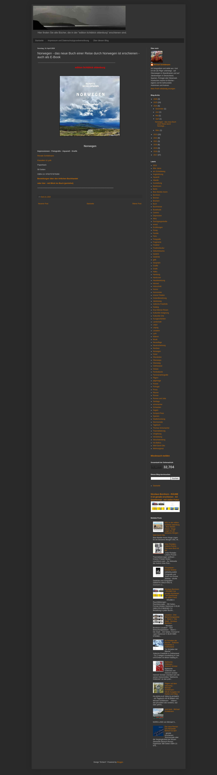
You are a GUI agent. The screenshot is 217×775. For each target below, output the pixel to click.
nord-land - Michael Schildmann (172, 710)
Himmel (156, 283)
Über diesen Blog (100, 40)
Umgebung (157, 434)
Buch (155, 204)
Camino (156, 213)
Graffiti (155, 266)
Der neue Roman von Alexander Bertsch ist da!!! (171, 729)
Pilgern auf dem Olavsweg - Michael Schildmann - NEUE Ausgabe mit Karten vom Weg (172, 689)
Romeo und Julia (159, 398)
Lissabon (156, 331)
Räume (156, 393)
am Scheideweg (159, 171)
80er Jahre (157, 168)
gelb (154, 260)
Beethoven (157, 186)
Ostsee (155, 369)
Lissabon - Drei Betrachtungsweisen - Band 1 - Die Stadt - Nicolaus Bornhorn (172, 619)
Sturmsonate (158, 422)
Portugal (156, 387)
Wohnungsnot (158, 449)
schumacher (157, 404)
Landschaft (157, 322)
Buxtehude (157, 210)
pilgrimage (157, 381)
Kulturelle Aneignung (161, 313)
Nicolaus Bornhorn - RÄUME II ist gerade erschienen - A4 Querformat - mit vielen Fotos (165, 497)
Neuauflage (157, 342)
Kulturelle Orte (158, 316)
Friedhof (156, 245)
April (157, 119)
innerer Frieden (159, 295)
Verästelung (157, 437)
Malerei (156, 337)
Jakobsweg (157, 301)
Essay (155, 230)
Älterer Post (136, 204)
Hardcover (157, 278)
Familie (156, 233)
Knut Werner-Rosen (160, 310)
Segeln (155, 410)
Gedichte (156, 257)
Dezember (159, 109)
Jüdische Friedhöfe (160, 304)
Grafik (155, 269)
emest (155, 224)
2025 (155, 102)
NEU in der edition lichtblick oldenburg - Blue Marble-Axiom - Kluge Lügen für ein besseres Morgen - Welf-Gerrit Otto (166, 529)
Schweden (157, 407)
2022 (155, 138)
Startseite (39, 40)
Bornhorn (156, 195)
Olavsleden (157, 357)
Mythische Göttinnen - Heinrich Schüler (171, 664)
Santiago (156, 401)
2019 (155, 148)
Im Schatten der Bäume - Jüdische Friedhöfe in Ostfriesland (172, 644)
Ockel (155, 354)
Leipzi (155, 325)
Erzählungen (158, 227)
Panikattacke (158, 372)
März (157, 130)
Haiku (155, 272)
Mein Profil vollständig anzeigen (163, 89)
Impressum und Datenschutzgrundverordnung (68, 40)
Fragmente (157, 242)
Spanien (156, 416)
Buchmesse (157, 207)
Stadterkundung (159, 419)
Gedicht (156, 254)
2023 (155, 135)
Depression (157, 216)
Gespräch (157, 263)
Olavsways (157, 360)
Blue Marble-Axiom (160, 192)
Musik (155, 339)
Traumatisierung (159, 431)
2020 (155, 145)
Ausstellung (157, 183)
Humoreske (157, 292)
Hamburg (156, 275)
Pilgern (155, 378)
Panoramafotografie (160, 375)
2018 (155, 151)
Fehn (155, 236)
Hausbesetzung (159, 280)
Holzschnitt (157, 286)
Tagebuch (157, 425)
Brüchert (156, 201)
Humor (155, 289)
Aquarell (156, 177)
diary (155, 219)
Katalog (156, 307)
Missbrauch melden (160, 456)
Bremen (156, 198)
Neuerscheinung (159, 345)
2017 (155, 155)
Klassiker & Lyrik (44, 160)
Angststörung (158, 174)
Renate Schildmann (45, 156)
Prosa (155, 390)
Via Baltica (157, 443)
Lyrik (155, 334)
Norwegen (157, 351)
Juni (157, 112)
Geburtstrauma (159, 251)
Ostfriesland (157, 366)
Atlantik (156, 180)
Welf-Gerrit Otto (159, 446)
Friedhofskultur (158, 248)
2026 (155, 99)
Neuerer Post (43, 204)
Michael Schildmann (162, 65)
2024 (155, 106)
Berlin (155, 189)
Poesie (155, 384)
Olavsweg (157, 363)
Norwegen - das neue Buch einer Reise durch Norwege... (165, 124)
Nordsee (156, 348)
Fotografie (157, 239)
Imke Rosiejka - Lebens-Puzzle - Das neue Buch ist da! (172, 547)
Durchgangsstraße (160, 221)
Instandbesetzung (160, 298)
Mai (157, 116)
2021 (155, 141)
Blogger (120, 762)
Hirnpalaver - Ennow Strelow (170, 569)
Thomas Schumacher (161, 428)
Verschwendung (159, 440)
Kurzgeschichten (159, 319)
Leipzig (155, 328)
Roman (156, 395)
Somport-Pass (158, 413)
